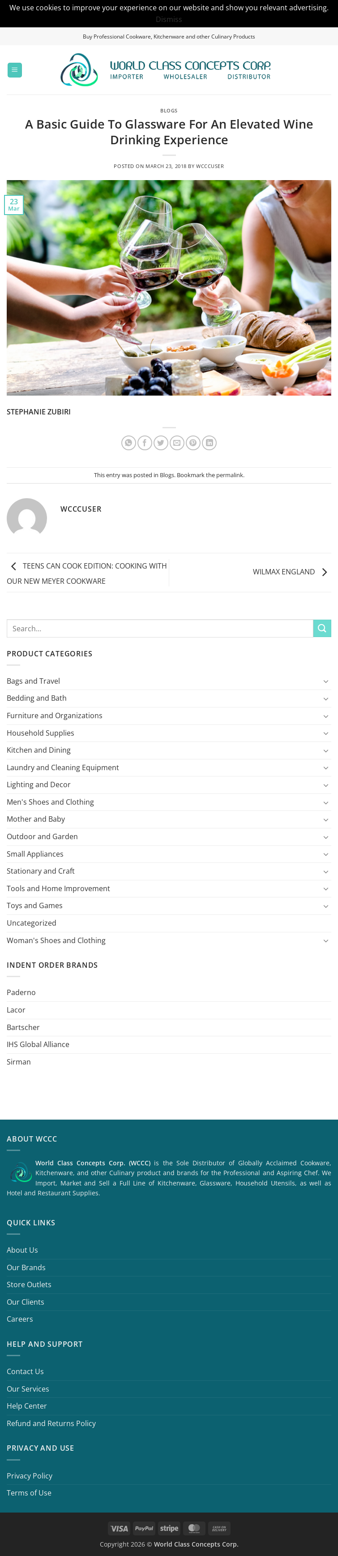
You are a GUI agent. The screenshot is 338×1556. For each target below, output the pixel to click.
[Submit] (322, 628)
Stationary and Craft (41, 871)
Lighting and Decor (39, 784)
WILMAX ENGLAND (292, 572)
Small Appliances (35, 854)
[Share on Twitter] (161, 442)
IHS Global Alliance (38, 1044)
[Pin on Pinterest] (193, 442)
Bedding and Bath (37, 698)
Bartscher (23, 1027)
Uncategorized (31, 923)
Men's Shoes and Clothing (50, 802)
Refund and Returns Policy (51, 1423)
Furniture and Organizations (55, 715)
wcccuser (210, 166)
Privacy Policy (29, 1476)
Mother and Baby (36, 819)
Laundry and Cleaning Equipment (63, 767)
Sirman (19, 1062)
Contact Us (25, 1371)
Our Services (28, 1389)
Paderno (21, 992)
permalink (229, 475)
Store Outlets (29, 1284)
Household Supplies (40, 733)
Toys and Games (35, 905)
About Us (22, 1250)
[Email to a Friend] (177, 442)
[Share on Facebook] (144, 442)
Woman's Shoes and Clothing (56, 940)
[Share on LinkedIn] (209, 442)
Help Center (27, 1406)
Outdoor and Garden (42, 836)
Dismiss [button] (169, 19)
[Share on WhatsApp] (128, 442)
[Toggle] (326, 681)
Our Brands (26, 1267)
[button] (15, 70)
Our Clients (25, 1302)
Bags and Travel (33, 681)
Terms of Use (29, 1493)
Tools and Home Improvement (58, 888)
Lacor (16, 1010)
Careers (20, 1319)
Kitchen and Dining (39, 750)
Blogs (169, 110)
